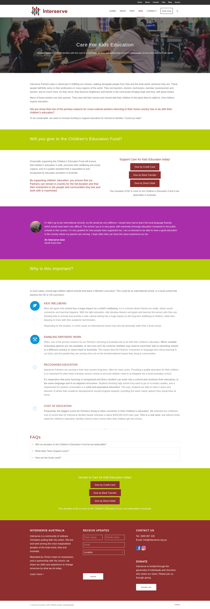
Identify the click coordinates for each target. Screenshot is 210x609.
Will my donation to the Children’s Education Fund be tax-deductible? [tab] (69, 444)
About (147, 2)
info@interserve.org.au (155, 540)
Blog (170, 2)
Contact (156, 2)
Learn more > (37, 574)
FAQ (163, 2)
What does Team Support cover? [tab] (50, 451)
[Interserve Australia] (49, 11)
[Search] (177, 11)
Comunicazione (68, 605)
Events (177, 2)
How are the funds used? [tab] (46, 457)
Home (140, 2)
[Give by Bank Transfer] (145, 175)
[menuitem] (140, 2)
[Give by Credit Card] (145, 166)
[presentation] (105, 563)
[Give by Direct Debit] (145, 183)
